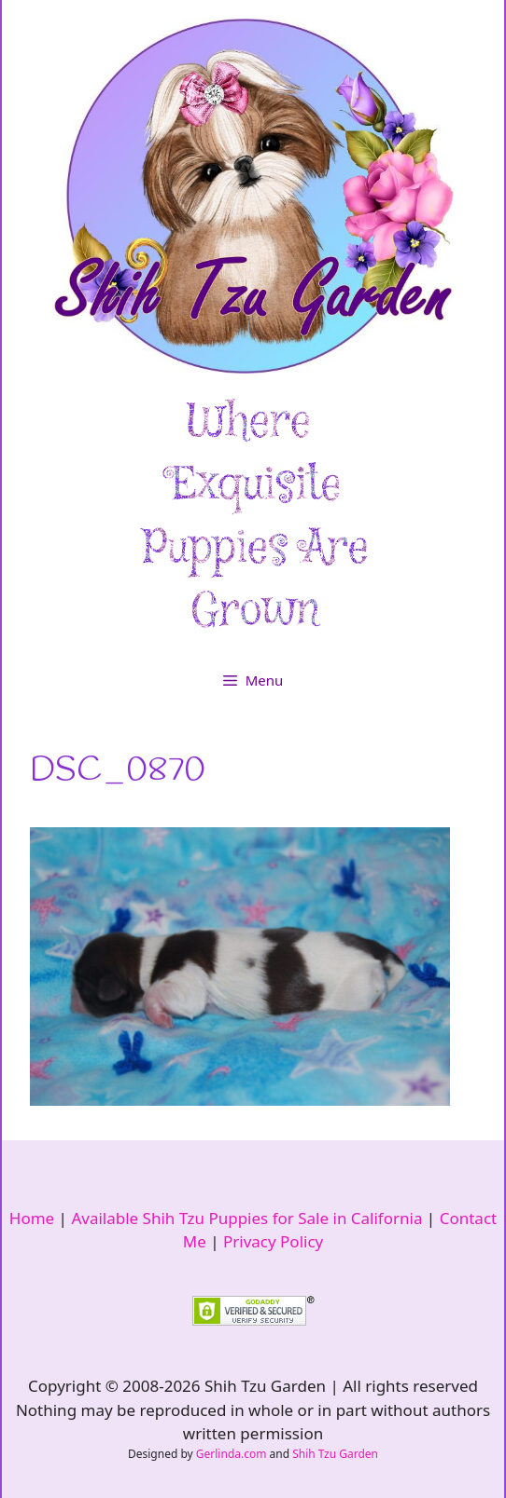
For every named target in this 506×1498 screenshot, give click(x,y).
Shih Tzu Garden (335, 1454)
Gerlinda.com (231, 1454)
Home (31, 1218)
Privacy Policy (273, 1241)
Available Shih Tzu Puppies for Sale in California (246, 1218)
